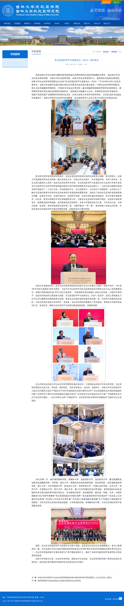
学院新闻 (114, 51)
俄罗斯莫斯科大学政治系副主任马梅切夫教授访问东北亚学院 (59, 580)
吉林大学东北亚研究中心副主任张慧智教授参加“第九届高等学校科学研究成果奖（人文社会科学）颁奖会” (75, 577)
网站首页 (106, 51)
